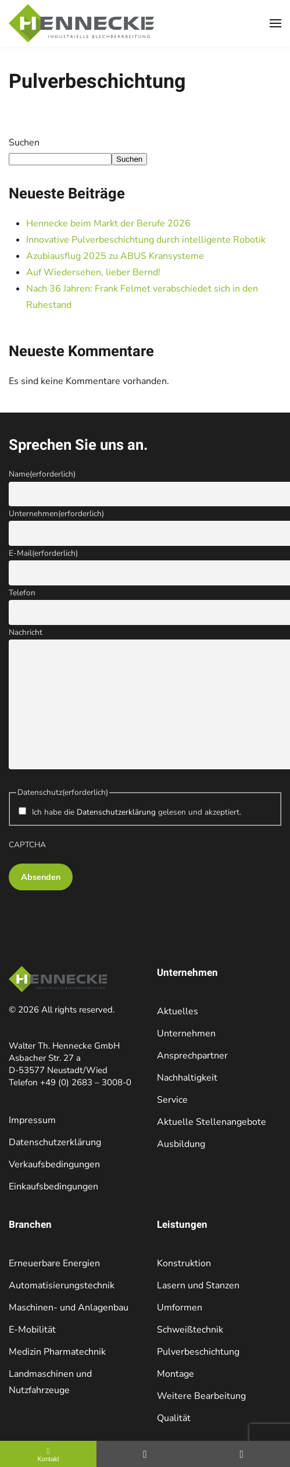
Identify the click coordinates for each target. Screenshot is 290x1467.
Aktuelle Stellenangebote (211, 1122)
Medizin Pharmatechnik (57, 1351)
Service (172, 1099)
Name (42, 473)
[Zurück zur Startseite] (81, 23)
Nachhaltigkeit (187, 1077)
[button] (275, 23)
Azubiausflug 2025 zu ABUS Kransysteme (116, 256)
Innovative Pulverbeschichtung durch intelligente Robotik (147, 239)
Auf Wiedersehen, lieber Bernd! (93, 272)
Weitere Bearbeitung (201, 1396)
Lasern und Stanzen (198, 1285)
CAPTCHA (27, 844)
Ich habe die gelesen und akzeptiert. (136, 812)
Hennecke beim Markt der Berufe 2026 (108, 223)
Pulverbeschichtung (198, 1351)
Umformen (179, 1307)
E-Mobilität (32, 1329)
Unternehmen (56, 513)
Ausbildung (181, 1144)
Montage (175, 1373)
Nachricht (25, 632)
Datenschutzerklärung (116, 812)
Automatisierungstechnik (61, 1285)
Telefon (22, 592)
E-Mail (43, 553)
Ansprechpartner (192, 1055)
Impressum (32, 1120)
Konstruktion (184, 1263)
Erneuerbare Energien (54, 1263)
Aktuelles (177, 1011)
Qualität (174, 1418)
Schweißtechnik (190, 1329)
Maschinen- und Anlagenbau (68, 1307)
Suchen (24, 142)
